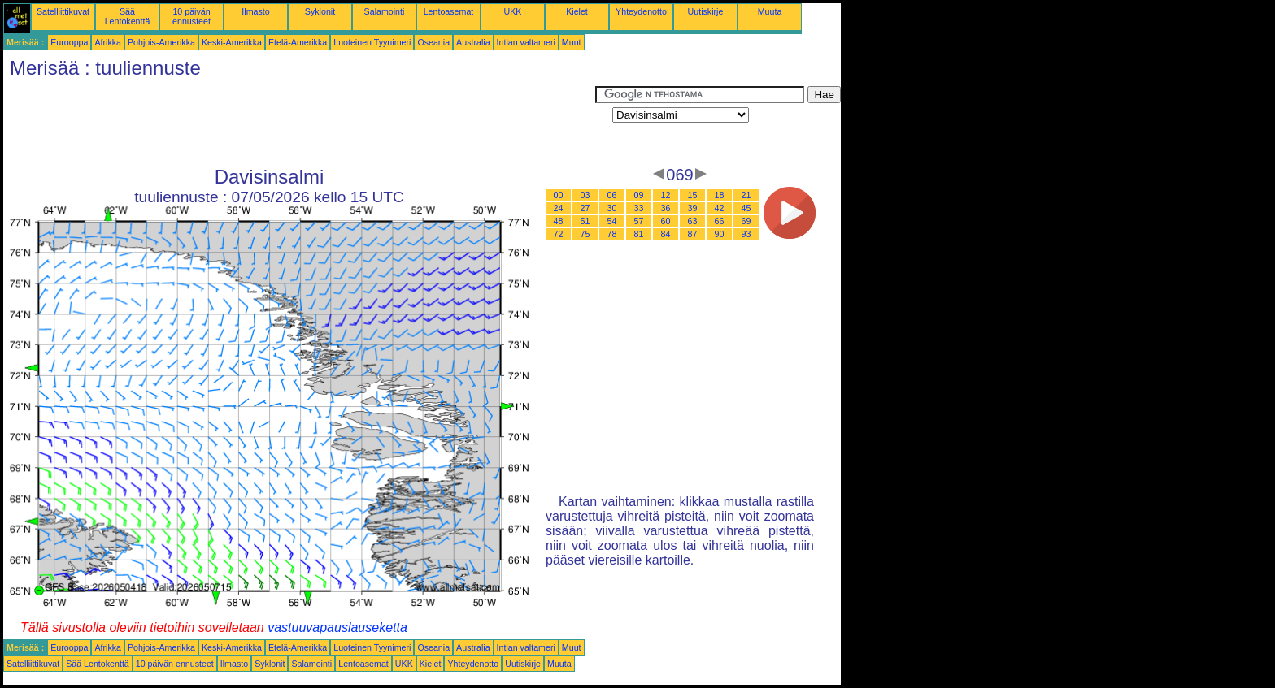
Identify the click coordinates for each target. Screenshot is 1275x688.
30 (612, 208)
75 (585, 234)
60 (666, 221)
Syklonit (320, 11)
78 (612, 234)
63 (693, 221)
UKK (513, 11)
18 (720, 195)
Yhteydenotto (641, 11)
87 (693, 234)
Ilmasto (255, 11)
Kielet (577, 11)
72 (559, 234)
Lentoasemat (449, 11)
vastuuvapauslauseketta (337, 627)
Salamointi (384, 11)
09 (639, 195)
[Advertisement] (299, 122)
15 (693, 195)
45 (746, 208)
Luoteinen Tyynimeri (372, 42)
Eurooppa (69, 42)
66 (720, 221)
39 (693, 208)
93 (746, 234)
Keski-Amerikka (232, 42)
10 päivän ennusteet (191, 16)
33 (639, 208)
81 (639, 234)
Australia (473, 42)
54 (612, 221)
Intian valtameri (526, 42)
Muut (571, 42)
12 (666, 195)
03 (585, 195)
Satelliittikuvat (63, 11)
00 (559, 195)
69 (746, 221)
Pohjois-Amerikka (161, 42)
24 (559, 208)
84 (666, 234)
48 (559, 221)
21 (746, 195)
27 (585, 208)
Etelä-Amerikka (297, 42)
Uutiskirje (706, 11)
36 (666, 208)
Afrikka (107, 42)
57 (639, 221)
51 (585, 221)
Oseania (433, 42)
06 (612, 195)
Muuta (770, 11)
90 (720, 234)
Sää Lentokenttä (127, 16)
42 (720, 208)
